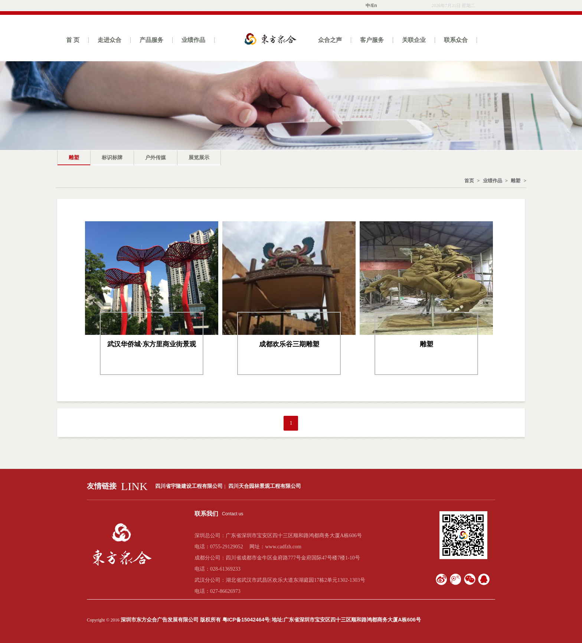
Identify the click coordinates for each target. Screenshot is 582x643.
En (374, 5)
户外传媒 (155, 157)
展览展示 (199, 157)
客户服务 (372, 40)
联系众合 (456, 40)
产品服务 (151, 40)
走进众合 (109, 40)
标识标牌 (112, 157)
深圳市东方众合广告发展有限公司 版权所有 (171, 620)
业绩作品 (193, 40)
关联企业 (414, 40)
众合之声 (330, 40)
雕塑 (74, 157)
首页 (469, 180)
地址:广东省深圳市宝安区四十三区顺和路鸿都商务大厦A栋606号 (346, 620)
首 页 (72, 40)
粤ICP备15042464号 (246, 620)
